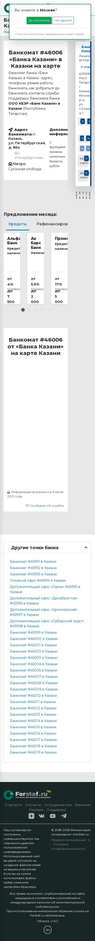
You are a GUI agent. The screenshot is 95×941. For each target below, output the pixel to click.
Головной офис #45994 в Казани (38, 580)
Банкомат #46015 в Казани (33, 727)
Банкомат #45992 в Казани (33, 568)
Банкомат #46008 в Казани (34, 683)
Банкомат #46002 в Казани (33, 651)
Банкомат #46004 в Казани (34, 664)
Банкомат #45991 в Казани (33, 561)
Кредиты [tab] (17, 224)
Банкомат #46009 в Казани (34, 689)
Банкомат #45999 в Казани (33, 632)
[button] (23, 310)
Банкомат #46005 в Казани (33, 670)
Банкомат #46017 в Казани (33, 740)
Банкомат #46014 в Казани (33, 721)
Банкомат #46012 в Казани (33, 708)
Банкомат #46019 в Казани (33, 752)
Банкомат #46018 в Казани (33, 746)
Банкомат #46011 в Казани (33, 702)
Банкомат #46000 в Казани (34, 639)
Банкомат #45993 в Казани (33, 574)
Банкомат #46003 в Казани (33, 657)
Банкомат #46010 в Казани (33, 695)
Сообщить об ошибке (45, 505)
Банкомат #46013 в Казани (33, 714)
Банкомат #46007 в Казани (34, 676)
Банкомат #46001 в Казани (33, 645)
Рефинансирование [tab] (57, 224)
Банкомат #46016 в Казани (33, 733)
